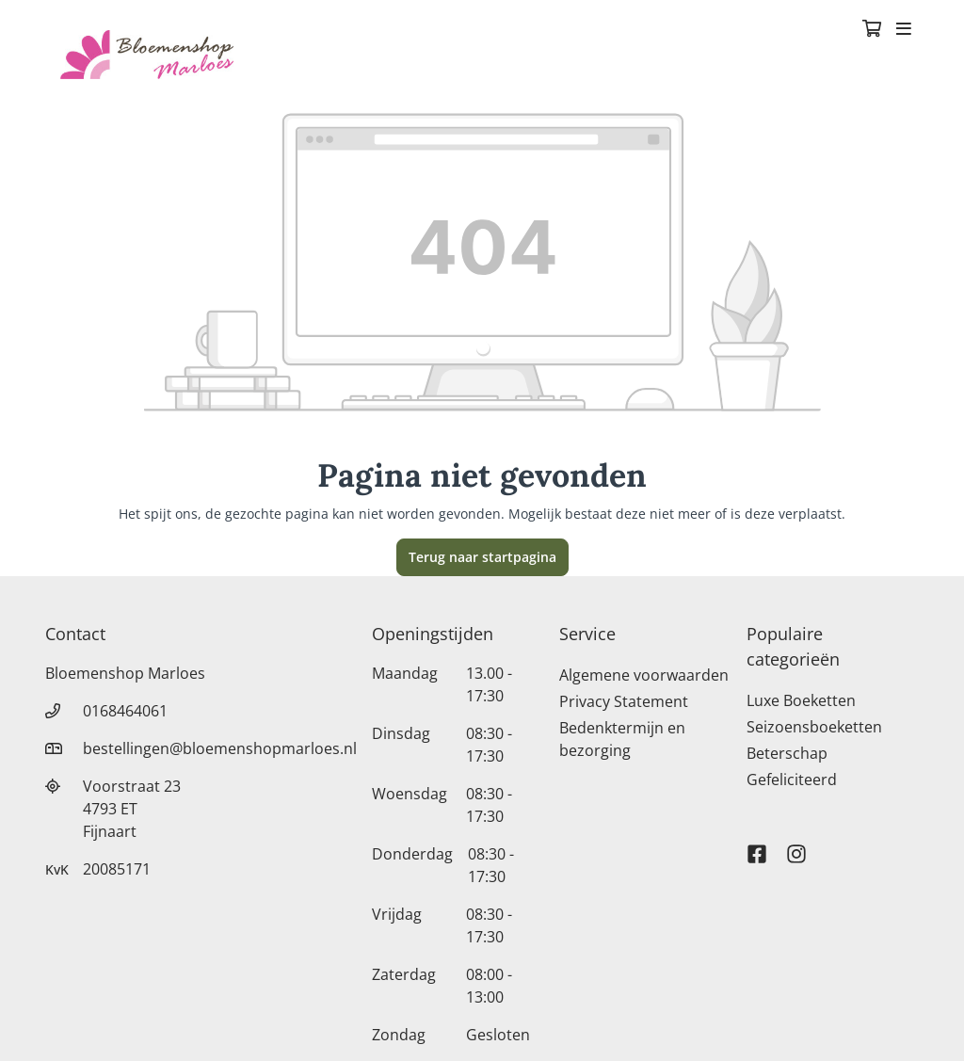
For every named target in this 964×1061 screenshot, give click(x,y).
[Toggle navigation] (904, 30)
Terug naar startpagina (482, 557)
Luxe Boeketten (801, 700)
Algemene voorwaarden (644, 675)
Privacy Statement (623, 701)
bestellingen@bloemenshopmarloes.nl (220, 748)
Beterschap (787, 753)
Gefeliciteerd (792, 779)
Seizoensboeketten (814, 726)
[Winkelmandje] (872, 30)
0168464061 (125, 710)
